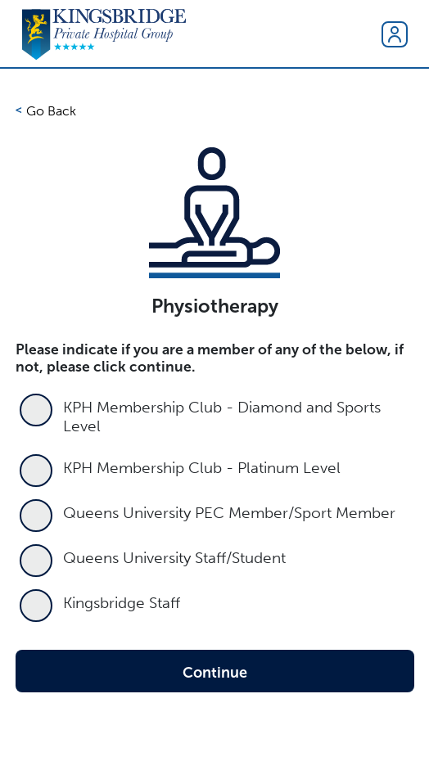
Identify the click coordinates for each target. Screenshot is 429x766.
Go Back (51, 111)
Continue (215, 673)
